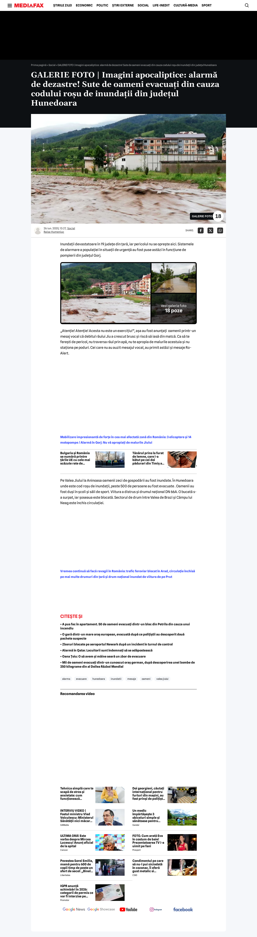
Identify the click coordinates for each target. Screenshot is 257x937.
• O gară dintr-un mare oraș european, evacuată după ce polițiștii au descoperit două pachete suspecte (122, 636)
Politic (102, 5)
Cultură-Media (186, 5)
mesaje (131, 678)
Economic (84, 5)
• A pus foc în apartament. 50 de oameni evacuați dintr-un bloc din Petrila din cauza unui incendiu (125, 626)
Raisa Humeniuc (54, 231)
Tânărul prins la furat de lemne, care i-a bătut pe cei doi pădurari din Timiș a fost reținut (148, 458)
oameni (146, 678)
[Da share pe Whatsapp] (220, 230)
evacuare (81, 678)
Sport (207, 5)
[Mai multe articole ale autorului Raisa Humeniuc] (38, 230)
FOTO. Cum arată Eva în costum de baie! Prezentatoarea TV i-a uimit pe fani (148, 841)
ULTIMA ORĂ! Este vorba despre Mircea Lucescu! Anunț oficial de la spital (76, 841)
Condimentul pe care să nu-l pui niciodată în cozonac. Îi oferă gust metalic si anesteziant (147, 866)
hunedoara (98, 678)
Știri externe (123, 5)
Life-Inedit (161, 5)
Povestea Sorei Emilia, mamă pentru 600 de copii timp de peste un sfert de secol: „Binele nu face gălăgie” (76, 866)
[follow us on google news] (74, 910)
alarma (66, 678)
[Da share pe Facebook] (201, 230)
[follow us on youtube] (128, 910)
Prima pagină (38, 65)
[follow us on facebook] (183, 910)
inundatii (116, 678)
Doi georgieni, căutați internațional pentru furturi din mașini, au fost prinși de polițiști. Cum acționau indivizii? (148, 793)
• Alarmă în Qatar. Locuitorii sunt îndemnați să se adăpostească (106, 650)
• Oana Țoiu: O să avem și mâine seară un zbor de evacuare (103, 656)
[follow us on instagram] (155, 910)
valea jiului (162, 678)
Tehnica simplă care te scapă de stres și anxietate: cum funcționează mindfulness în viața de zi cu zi (76, 793)
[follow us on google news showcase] (101, 910)
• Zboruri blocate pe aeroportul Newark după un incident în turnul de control (116, 644)
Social (143, 5)
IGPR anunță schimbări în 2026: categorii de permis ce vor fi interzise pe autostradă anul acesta (76, 891)
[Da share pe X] (210, 230)
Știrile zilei (62, 5)
